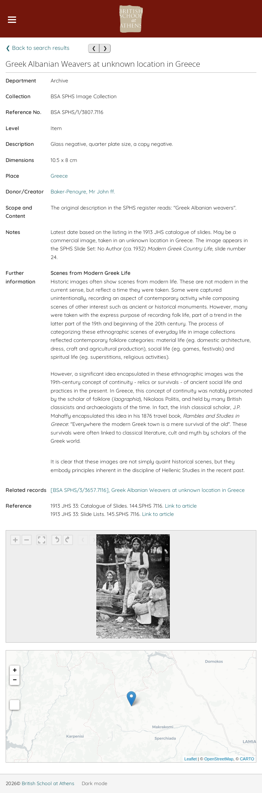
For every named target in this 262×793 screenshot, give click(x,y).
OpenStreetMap (219, 759)
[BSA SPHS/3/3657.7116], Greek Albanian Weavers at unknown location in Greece (148, 490)
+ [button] (15, 670)
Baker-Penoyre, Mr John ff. (83, 191)
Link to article (181, 505)
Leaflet (190, 759)
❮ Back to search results (37, 47)
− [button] (15, 680)
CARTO (247, 759)
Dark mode (94, 783)
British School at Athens (48, 783)
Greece (59, 175)
